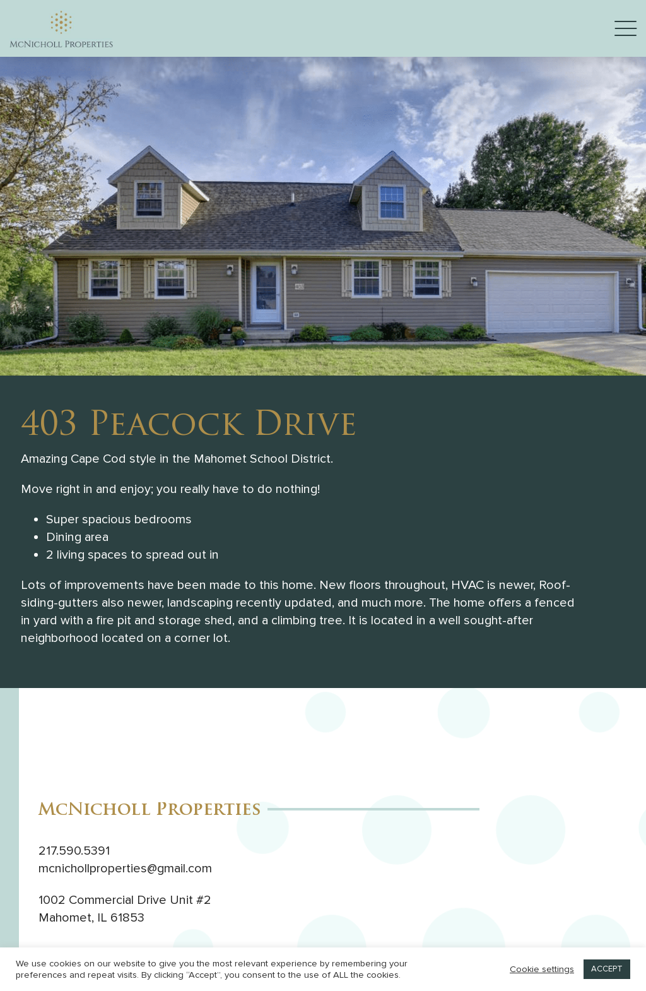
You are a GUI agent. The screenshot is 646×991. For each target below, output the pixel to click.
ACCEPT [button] (607, 969)
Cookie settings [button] (542, 969)
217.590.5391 (74, 850)
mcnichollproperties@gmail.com (125, 868)
